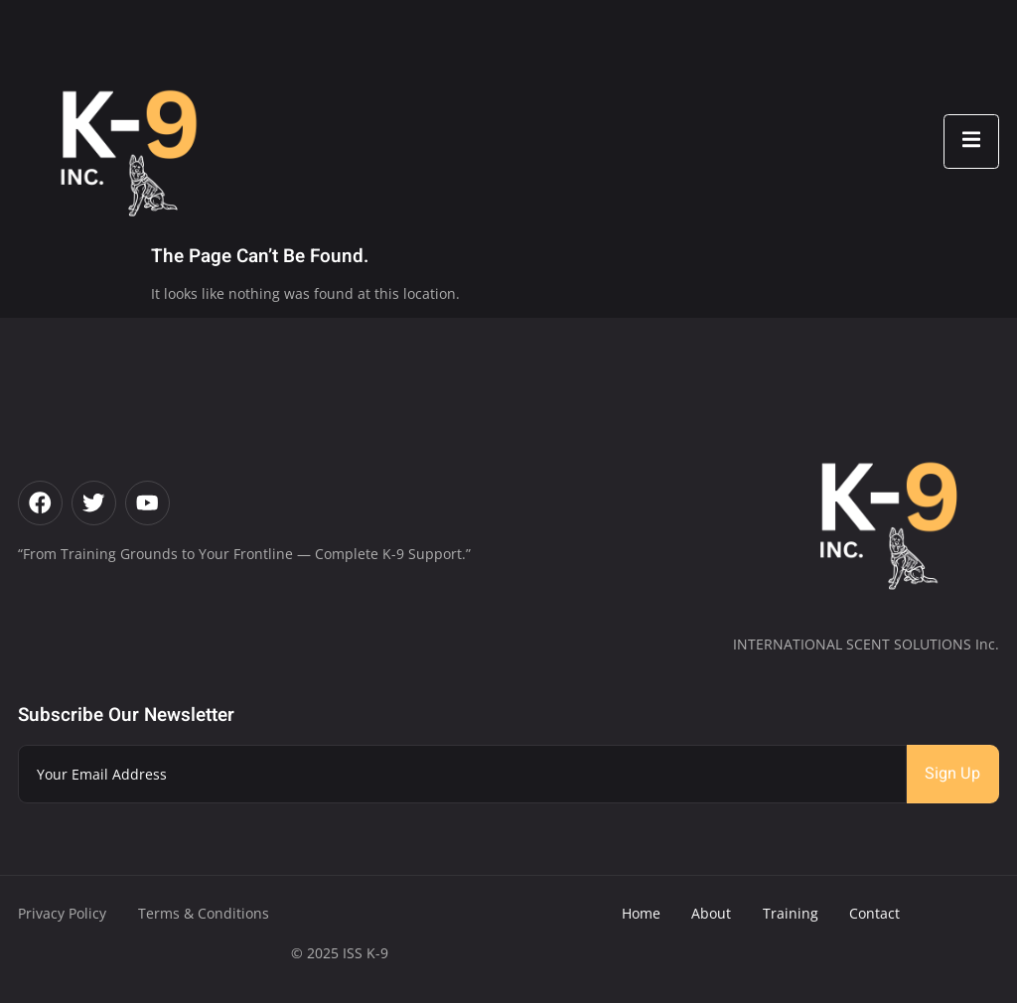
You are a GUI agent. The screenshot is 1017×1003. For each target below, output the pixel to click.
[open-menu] (971, 141)
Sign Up (952, 774)
